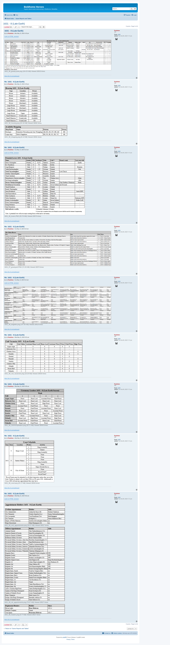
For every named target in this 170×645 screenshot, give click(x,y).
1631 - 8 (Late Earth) (14, 23)
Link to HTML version (11, 36)
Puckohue (117, 30)
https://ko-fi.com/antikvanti (11, 76)
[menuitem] (15, 15)
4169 (119, 34)
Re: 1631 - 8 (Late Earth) (14, 82)
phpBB (64, 637)
